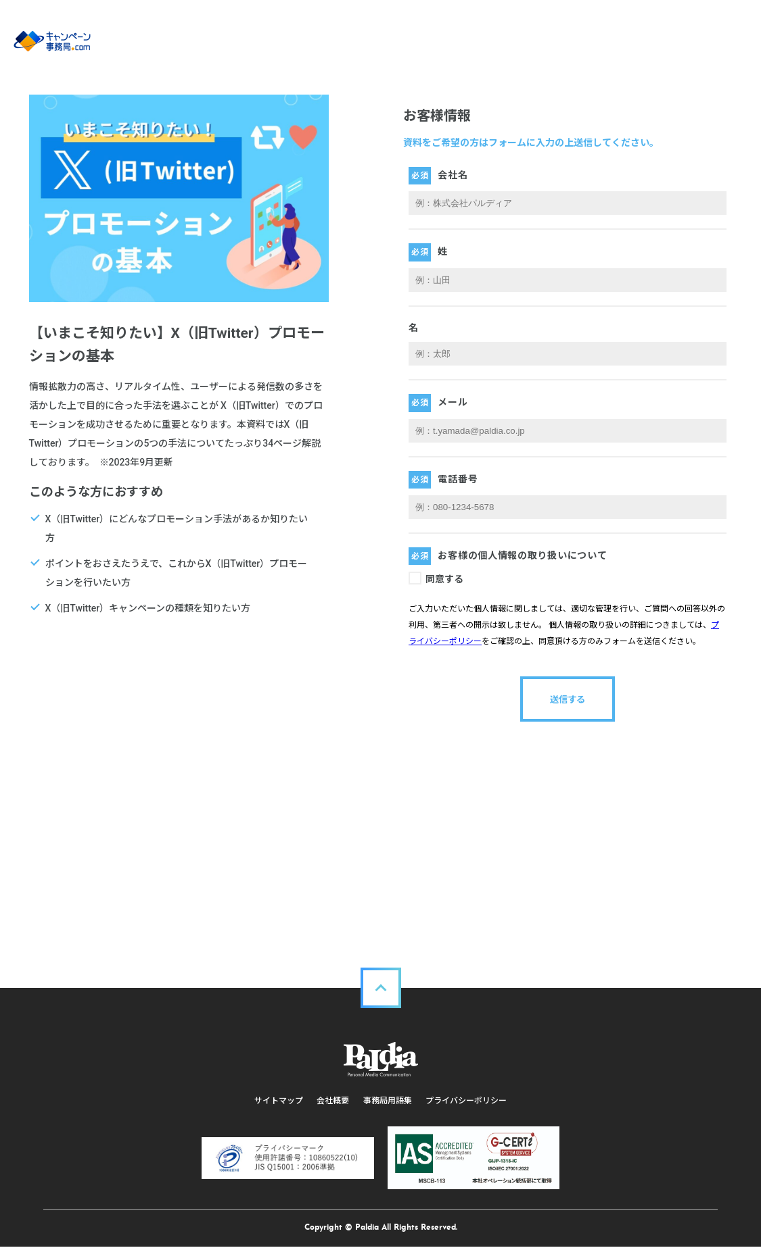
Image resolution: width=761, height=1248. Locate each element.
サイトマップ (279, 1100)
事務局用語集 (387, 1100)
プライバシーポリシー (466, 1100)
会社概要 (333, 1100)
